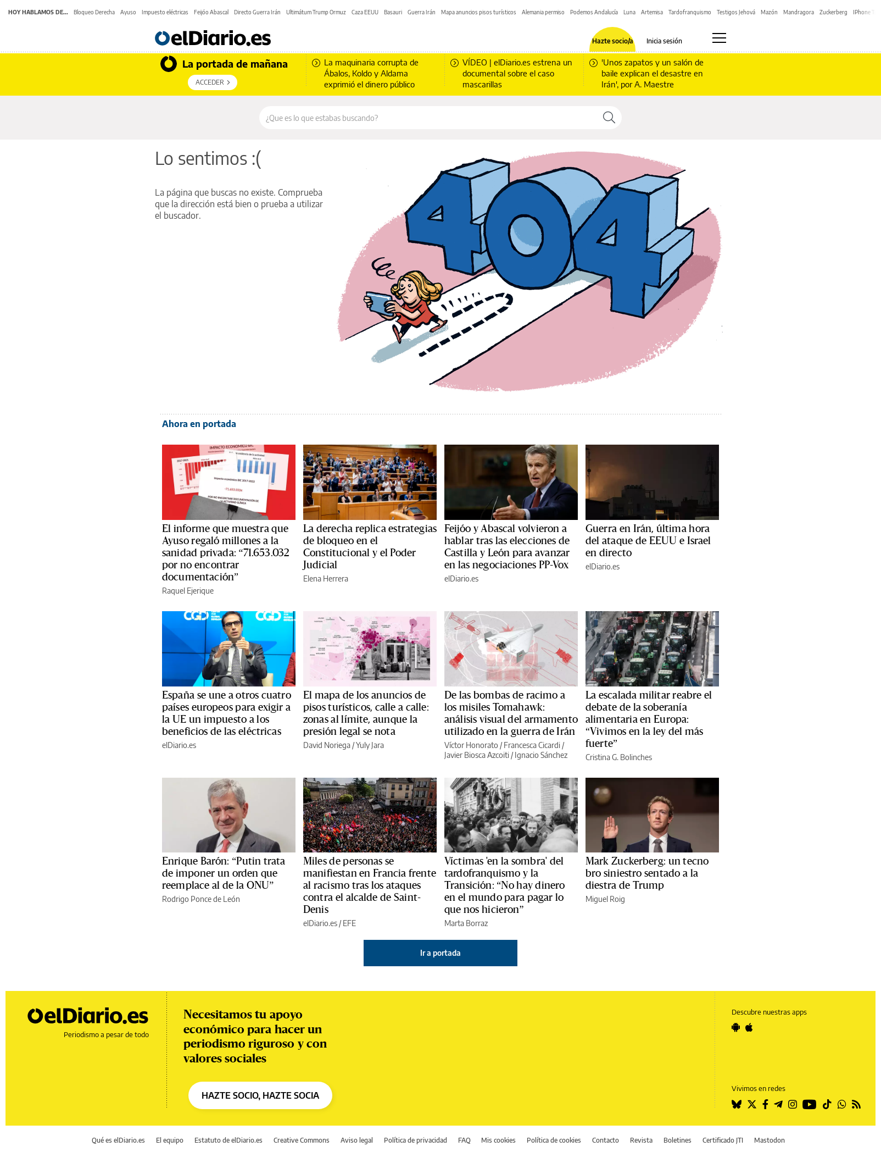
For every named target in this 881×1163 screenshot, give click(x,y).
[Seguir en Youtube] (809, 1104)
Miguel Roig (605, 899)
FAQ (464, 1140)
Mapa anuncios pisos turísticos (478, 12)
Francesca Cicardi (532, 745)
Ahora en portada (199, 423)
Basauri (393, 12)
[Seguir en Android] (736, 1027)
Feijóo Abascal (211, 12)
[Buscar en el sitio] (428, 117)
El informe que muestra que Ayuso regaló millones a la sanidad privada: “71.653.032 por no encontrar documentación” (225, 553)
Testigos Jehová (736, 12)
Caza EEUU (365, 12)
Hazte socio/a (612, 41)
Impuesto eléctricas (165, 12)
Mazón (769, 12)
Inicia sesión (664, 41)
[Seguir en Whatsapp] (842, 1104)
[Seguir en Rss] (856, 1104)
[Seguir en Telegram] (778, 1104)
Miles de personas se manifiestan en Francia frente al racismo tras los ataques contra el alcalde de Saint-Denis (369, 885)
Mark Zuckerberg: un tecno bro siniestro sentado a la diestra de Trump (647, 873)
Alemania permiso (543, 12)
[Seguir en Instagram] (792, 1104)
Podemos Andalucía (594, 12)
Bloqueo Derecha (94, 12)
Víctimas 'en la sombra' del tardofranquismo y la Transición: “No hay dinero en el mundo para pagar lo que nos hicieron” (504, 885)
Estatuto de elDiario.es (228, 1140)
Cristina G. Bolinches (619, 757)
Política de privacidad (415, 1140)
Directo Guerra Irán (257, 12)
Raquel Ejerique (188, 590)
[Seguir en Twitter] (752, 1104)
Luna (629, 12)
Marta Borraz (466, 923)
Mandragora (798, 12)
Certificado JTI (722, 1140)
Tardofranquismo (689, 12)
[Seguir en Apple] (749, 1027)
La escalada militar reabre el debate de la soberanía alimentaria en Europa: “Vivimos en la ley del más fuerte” (649, 719)
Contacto (605, 1140)
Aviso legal (357, 1140)
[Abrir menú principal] (719, 38)
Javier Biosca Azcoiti (476, 755)
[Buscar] (609, 117)
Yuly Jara (370, 745)
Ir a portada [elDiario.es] (440, 952)
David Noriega (326, 745)
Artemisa (652, 12)
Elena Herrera (325, 578)
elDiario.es (461, 578)
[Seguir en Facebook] (765, 1104)
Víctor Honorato (471, 745)
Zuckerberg (833, 12)
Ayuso (128, 12)
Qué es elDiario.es (118, 1140)
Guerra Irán (422, 12)
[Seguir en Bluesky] (736, 1104)
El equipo (169, 1140)
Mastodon (769, 1140)
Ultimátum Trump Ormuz (316, 12)
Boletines (677, 1140)
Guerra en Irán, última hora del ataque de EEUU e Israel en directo (648, 540)
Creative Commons (302, 1140)
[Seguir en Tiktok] (827, 1104)
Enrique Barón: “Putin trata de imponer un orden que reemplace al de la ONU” (224, 873)
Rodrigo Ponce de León (201, 899)
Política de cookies (554, 1140)
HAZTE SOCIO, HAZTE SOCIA (260, 1095)
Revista (641, 1140)
